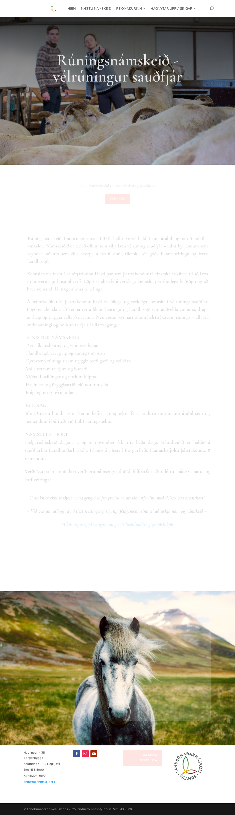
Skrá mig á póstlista (148, 757)
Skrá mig (117, 199)
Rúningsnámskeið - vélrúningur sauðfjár (117, 75)
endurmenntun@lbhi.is (40, 782)
